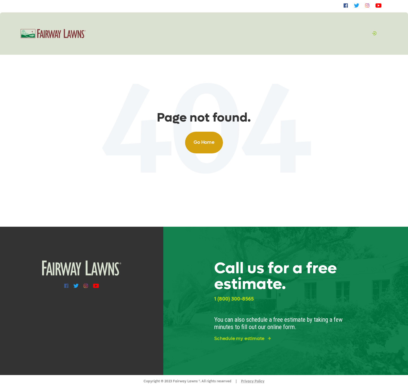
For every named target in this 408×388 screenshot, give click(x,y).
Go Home (204, 142)
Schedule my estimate (242, 339)
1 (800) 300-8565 (234, 299)
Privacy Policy (252, 381)
